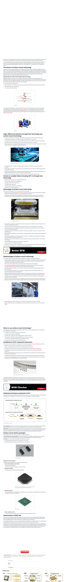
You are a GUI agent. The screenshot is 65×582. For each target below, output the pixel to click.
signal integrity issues (37, 348)
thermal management (11, 181)
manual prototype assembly (10, 266)
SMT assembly (14, 83)
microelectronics (21, 192)
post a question (24, 551)
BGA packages (7, 492)
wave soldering (24, 109)
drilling (35, 78)
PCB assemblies (17, 70)
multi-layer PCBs (9, 112)
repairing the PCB (41, 274)
